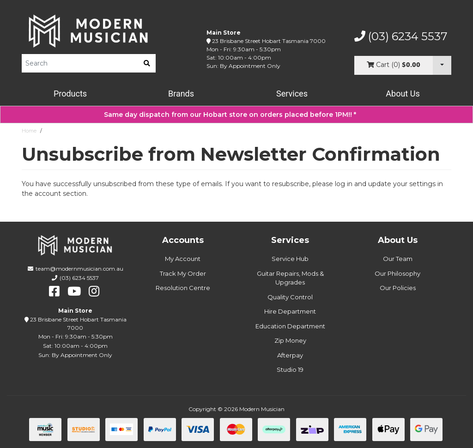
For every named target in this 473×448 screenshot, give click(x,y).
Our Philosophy (397, 273)
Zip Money (290, 340)
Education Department (290, 326)
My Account (182, 258)
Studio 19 (290, 369)
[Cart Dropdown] (442, 65)
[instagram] (94, 291)
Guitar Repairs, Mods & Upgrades (290, 278)
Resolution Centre (183, 287)
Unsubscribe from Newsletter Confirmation (98, 130)
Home (29, 130)
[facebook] (54, 291)
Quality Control (290, 297)
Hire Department (290, 311)
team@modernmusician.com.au (79, 268)
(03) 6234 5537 (401, 36)
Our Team (397, 258)
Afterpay (290, 355)
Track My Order (183, 273)
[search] (147, 63)
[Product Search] (80, 63)
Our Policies (398, 287)
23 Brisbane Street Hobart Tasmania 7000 (269, 40)
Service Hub (290, 258)
